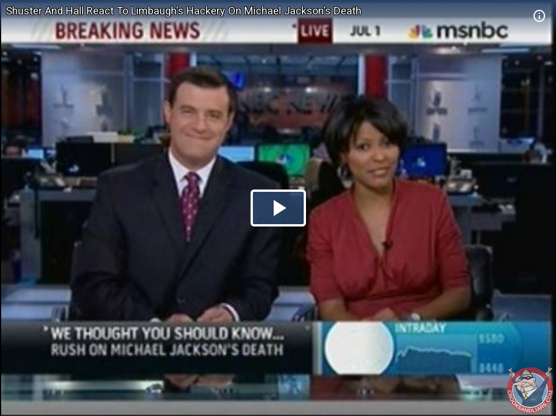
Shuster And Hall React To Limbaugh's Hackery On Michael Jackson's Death (183, 11)
